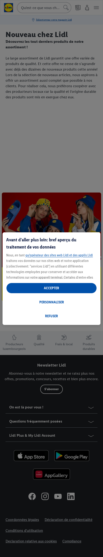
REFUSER (51, 316)
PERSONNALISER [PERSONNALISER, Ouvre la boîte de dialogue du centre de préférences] (51, 302)
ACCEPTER (51, 288)
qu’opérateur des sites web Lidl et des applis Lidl (59, 255)
